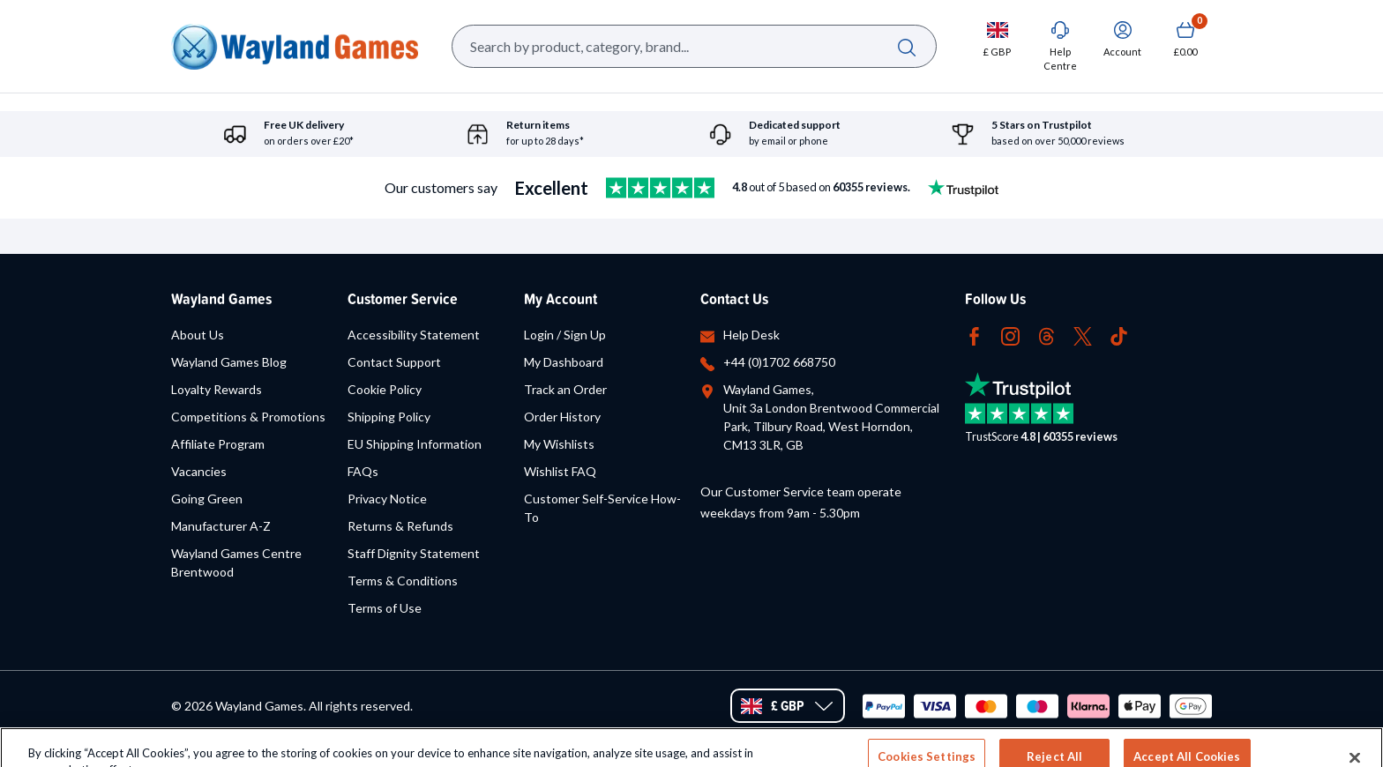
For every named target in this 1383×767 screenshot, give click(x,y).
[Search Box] (694, 46)
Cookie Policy (385, 389)
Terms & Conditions (403, 580)
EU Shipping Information (415, 443)
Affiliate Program (218, 443)
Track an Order (565, 389)
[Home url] (294, 46)
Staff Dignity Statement (414, 553)
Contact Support (394, 361)
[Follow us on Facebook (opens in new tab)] (974, 334)
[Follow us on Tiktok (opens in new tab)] (1119, 334)
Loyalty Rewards (216, 389)
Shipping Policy (389, 416)
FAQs (363, 471)
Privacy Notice (387, 498)
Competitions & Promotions (248, 416)
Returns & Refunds (400, 525)
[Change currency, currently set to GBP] (997, 38)
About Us (197, 334)
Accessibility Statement (414, 334)
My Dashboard (563, 361)
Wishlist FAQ (560, 471)
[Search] (906, 46)
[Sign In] (1122, 38)
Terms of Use (385, 607)
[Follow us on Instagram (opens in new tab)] (1010, 334)
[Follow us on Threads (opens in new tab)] (1046, 334)
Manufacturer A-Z (221, 525)
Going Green (207, 498)
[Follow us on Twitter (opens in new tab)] (1082, 334)
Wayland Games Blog (229, 361)
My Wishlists (559, 443)
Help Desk (751, 334)
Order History (562, 416)
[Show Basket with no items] (1185, 38)
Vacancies (199, 471)
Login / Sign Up (565, 334)
